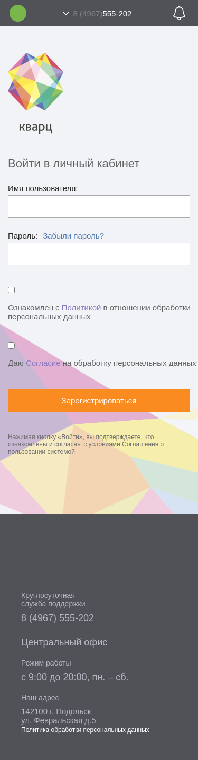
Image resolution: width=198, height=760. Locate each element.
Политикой (81, 307)
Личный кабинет (18, 13)
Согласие (43, 362)
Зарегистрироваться (99, 400)
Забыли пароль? (73, 235)
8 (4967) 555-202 (57, 618)
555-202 (102, 13)
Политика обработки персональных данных (85, 730)
